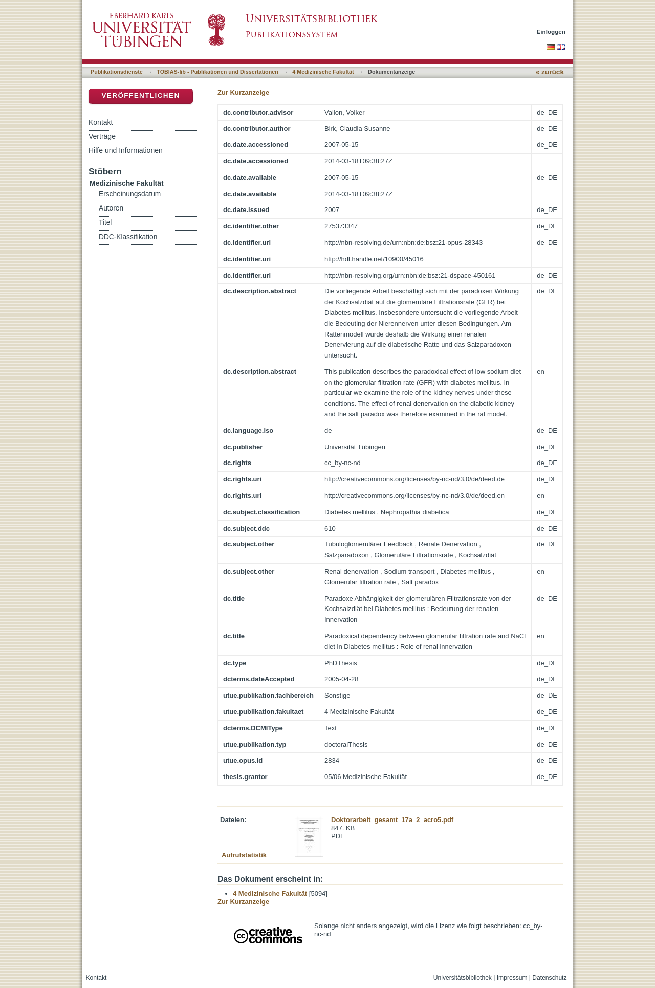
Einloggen (551, 31)
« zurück (550, 72)
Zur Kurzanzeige (243, 92)
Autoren (111, 208)
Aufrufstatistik (244, 855)
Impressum (512, 977)
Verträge (102, 136)
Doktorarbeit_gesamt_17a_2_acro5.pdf (392, 820)
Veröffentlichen (140, 95)
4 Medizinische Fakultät (323, 72)
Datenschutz (549, 977)
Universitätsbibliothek (462, 977)
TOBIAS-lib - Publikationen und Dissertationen (217, 72)
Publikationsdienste (117, 72)
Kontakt (101, 122)
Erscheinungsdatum (130, 194)
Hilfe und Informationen (126, 150)
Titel (105, 222)
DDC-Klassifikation (128, 237)
